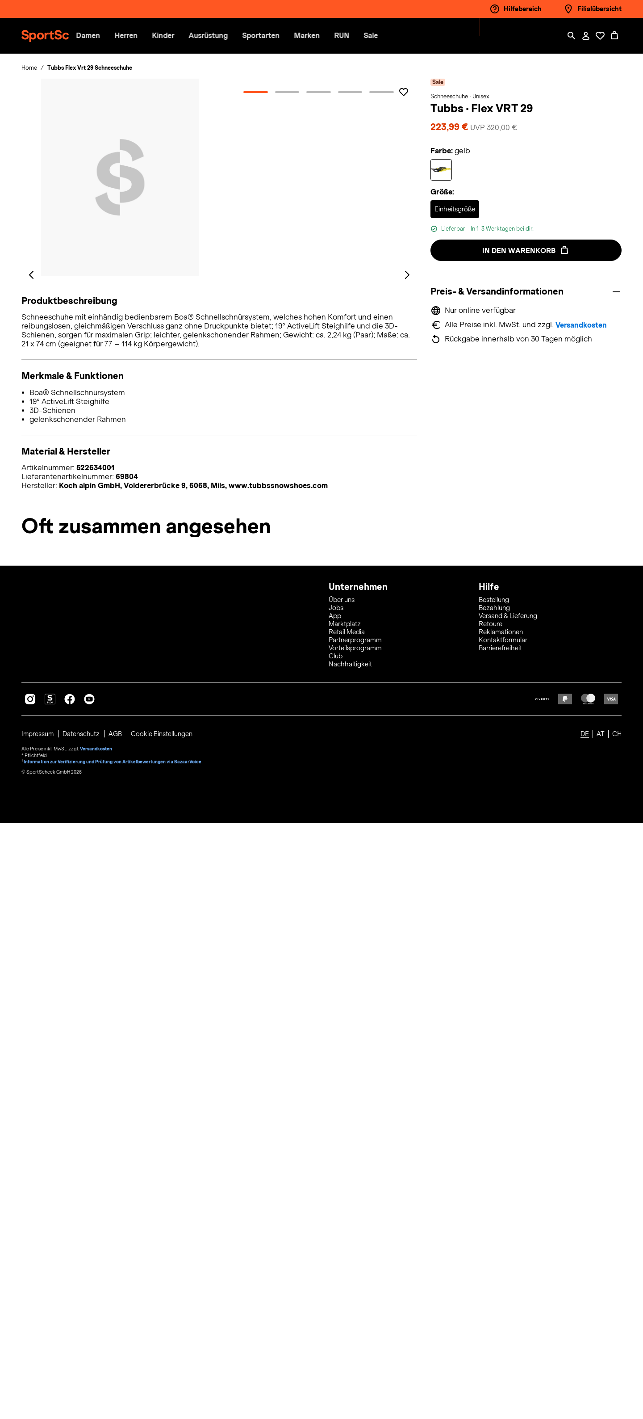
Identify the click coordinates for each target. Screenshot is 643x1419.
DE (584, 1330)
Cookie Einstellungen (163, 1330)
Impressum (38, 1330)
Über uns (342, 1196)
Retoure (490, 1220)
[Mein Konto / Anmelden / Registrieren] (586, 36)
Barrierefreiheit (500, 1244)
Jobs (336, 1204)
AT (601, 1330)
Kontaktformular (503, 1236)
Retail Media (347, 1228)
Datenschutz (82, 1330)
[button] (144, 36)
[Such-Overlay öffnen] (571, 36)
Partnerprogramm (355, 1236)
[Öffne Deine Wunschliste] (600, 36)
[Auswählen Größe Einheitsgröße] (454, 209)
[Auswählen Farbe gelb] (441, 170)
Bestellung (494, 1196)
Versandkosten (582, 325)
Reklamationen (501, 1228)
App (335, 1212)
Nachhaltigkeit (350, 1260)
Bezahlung (494, 1204)
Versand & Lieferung (508, 1212)
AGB (117, 1330)
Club (335, 1252)
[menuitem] (151, 36)
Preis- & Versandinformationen (499, 291)
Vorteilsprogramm (355, 1244)
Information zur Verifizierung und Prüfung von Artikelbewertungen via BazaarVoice (113, 1357)
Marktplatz (345, 1220)
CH (617, 1330)
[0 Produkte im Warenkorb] (614, 36)
